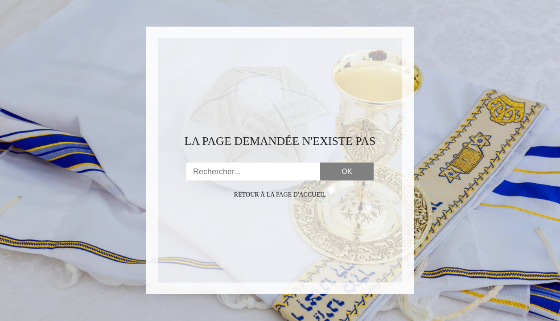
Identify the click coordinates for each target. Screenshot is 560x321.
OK (347, 171)
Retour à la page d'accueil (280, 194)
